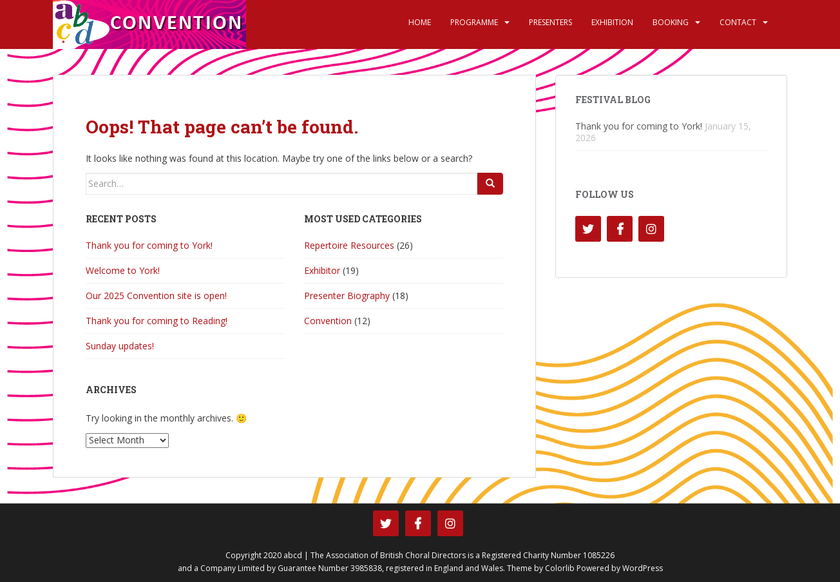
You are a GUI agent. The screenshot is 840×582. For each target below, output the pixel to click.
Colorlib (560, 568)
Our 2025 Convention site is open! (156, 295)
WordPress (642, 568)
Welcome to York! (123, 270)
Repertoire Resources (349, 245)
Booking (671, 22)
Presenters (550, 22)
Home (419, 22)
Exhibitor (322, 270)
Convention (328, 321)
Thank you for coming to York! (149, 245)
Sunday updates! (120, 346)
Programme (474, 22)
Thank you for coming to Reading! (156, 321)
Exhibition (612, 22)
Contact (738, 22)
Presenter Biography (347, 295)
